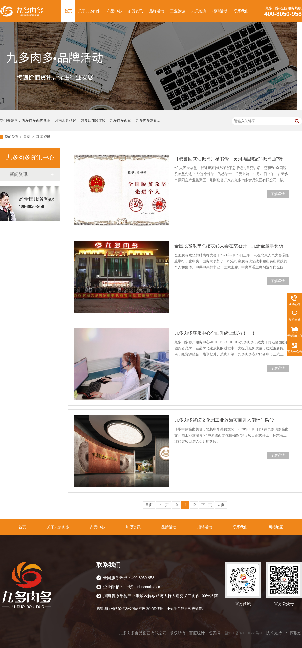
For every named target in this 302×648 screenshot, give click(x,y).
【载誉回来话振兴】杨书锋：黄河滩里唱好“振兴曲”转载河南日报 (231, 158)
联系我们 (241, 11)
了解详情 (278, 194)
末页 (220, 505)
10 (176, 505)
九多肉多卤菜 (120, 120)
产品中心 (114, 11)
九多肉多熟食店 (148, 120)
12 (194, 505)
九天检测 (198, 11)
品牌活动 (156, 11)
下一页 (206, 505)
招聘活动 (220, 11)
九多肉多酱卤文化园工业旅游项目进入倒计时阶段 (224, 420)
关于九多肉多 (89, 11)
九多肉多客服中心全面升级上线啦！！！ (215, 333)
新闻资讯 (43, 137)
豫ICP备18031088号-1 (244, 633)
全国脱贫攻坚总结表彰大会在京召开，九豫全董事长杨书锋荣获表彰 (231, 245)
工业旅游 (177, 11)
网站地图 (275, 527)
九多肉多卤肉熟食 (36, 120)
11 (184, 505)
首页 (68, 11)
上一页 (163, 505)
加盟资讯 (135, 11)
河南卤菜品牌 (65, 120)
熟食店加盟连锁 (93, 120)
